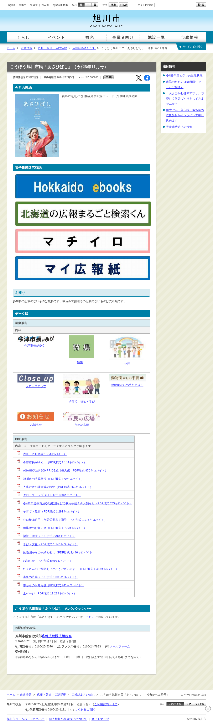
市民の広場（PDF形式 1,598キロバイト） (47, 577)
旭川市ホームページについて (26, 719)
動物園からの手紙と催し (127, 385)
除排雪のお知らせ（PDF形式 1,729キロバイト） (52, 528)
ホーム (11, 48)
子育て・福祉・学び (82, 401)
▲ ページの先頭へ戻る (193, 694)
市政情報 (26, 48)
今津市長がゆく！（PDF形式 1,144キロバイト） (52, 462)
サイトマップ (100, 719)
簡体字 (22, 5)
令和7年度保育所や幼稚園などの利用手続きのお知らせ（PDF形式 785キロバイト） (74, 503)
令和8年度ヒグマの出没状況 (184, 75)
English (11, 5)
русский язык (60, 5)
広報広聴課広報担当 (57, 636)
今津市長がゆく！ (36, 345)
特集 (80, 362)
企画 (127, 363)
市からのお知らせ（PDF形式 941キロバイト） (50, 585)
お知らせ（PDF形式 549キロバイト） (47, 560)
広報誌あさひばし (84, 48)
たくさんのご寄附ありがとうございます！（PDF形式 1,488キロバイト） (68, 569)
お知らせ (36, 424)
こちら (90, 617)
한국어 (45, 5)
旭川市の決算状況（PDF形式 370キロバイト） (50, 478)
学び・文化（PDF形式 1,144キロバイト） (47, 544)
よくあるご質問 (85, 709)
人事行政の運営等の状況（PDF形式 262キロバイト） (55, 487)
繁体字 (34, 5)
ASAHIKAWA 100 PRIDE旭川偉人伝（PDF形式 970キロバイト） (62, 470)
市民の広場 (81, 425)
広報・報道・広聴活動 (52, 48)
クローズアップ (36, 386)
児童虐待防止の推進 (179, 127)
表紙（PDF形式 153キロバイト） (42, 454)
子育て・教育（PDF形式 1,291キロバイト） (49, 511)
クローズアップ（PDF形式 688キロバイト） (49, 495)
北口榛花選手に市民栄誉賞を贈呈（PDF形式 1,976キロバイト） (62, 519)
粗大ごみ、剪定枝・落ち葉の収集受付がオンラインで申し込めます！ (185, 115)
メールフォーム (120, 646)
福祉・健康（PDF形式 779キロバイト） (46, 536)
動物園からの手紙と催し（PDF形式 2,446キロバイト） (56, 552)
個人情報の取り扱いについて (68, 719)
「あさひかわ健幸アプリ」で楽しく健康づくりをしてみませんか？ (185, 98)
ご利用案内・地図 (106, 704)
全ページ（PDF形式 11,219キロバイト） (47, 593)
